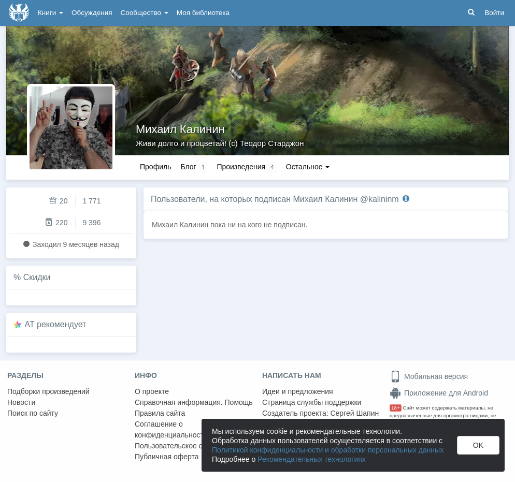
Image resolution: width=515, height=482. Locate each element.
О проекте (152, 391)
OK (478, 445)
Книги (50, 13)
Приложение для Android (439, 393)
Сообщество (144, 13)
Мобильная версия (429, 376)
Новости (21, 402)
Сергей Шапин (354, 413)
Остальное (308, 167)
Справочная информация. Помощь (194, 402)
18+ (395, 408)
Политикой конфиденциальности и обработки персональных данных (328, 450)
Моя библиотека (203, 13)
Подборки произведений (48, 391)
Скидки (37, 277)
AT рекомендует (56, 324)
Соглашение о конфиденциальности (171, 429)
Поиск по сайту (32, 413)
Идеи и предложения (297, 391)
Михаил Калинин (180, 129)
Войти (494, 13)
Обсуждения (91, 13)
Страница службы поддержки (311, 402)
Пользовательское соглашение (187, 446)
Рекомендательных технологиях (312, 459)
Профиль (155, 167)
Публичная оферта (167, 456)
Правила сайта (160, 413)
